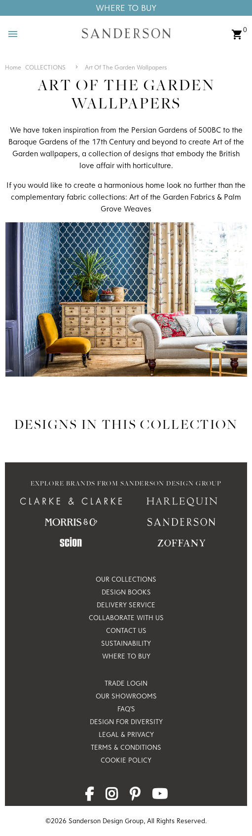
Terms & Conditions (126, 747)
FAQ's (126, 708)
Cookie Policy (126, 760)
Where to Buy (126, 656)
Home (13, 67)
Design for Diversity (126, 721)
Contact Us (126, 630)
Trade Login (126, 683)
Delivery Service (126, 604)
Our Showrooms (126, 696)
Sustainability (126, 643)
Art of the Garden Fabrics (172, 197)
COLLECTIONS (45, 67)
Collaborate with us (126, 617)
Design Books (126, 592)
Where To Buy (126, 7)
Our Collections (126, 579)
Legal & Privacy (126, 734)
